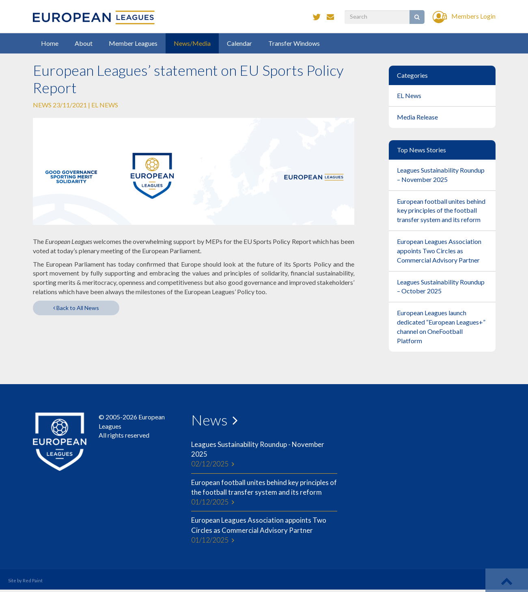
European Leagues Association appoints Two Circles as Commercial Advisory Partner (264, 530)
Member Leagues (133, 43)
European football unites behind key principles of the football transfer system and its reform (264, 492)
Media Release (417, 117)
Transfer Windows (294, 43)
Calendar (239, 43)
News (209, 420)
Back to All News (76, 307)
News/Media (192, 43)
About (84, 43)
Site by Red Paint (25, 580)
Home (49, 43)
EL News (104, 105)
